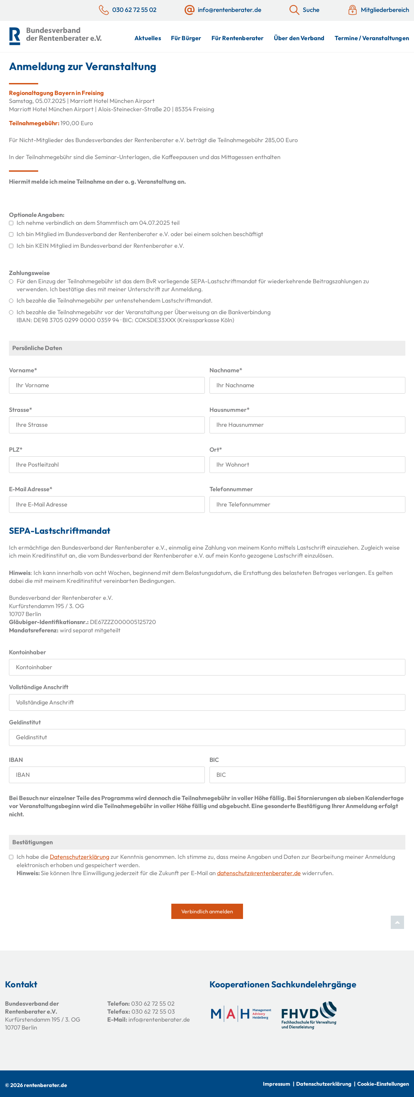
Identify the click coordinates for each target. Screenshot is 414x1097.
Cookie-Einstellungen (383, 1083)
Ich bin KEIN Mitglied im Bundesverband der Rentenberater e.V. (100, 245)
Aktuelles (147, 38)
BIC (214, 760)
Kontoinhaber (27, 652)
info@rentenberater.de (159, 1019)
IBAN (16, 760)
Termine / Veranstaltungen (372, 38)
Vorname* (23, 370)
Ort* (215, 449)
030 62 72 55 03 (153, 1011)
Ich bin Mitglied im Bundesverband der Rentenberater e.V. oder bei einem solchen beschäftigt (140, 234)
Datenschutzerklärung (79, 857)
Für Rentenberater (237, 38)
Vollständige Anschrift (38, 687)
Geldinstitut (25, 722)
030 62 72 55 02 (153, 1003)
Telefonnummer (231, 489)
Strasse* (20, 409)
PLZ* (16, 449)
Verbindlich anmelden (207, 911)
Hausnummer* (229, 409)
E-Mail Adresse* (30, 489)
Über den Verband (299, 38)
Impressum (276, 1083)
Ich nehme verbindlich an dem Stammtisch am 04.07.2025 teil (98, 223)
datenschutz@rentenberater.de (259, 873)
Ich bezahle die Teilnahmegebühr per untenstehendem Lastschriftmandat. (114, 300)
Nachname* (225, 370)
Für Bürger (186, 38)
